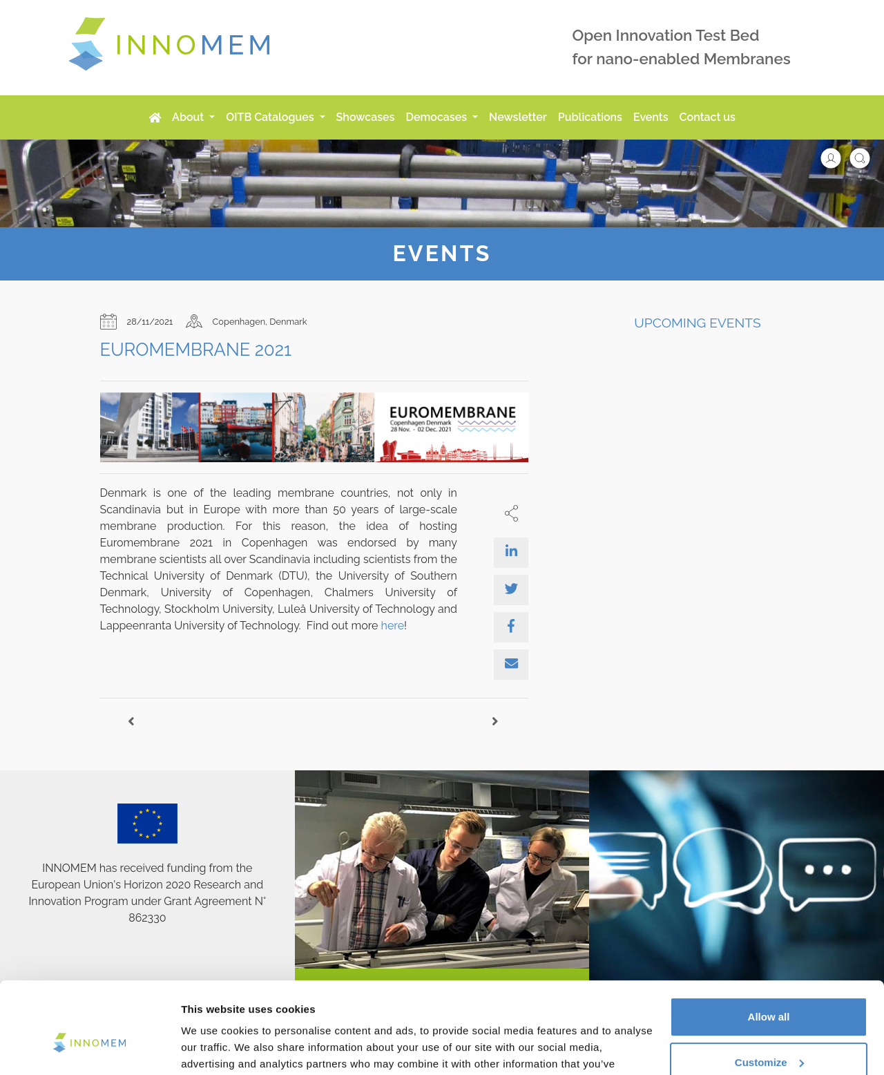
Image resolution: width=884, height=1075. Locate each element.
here (392, 625)
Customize (769, 991)
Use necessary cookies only (769, 1037)
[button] (837, 157)
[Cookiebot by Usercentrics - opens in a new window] (89, 1048)
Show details (213, 1048)
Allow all (769, 946)
